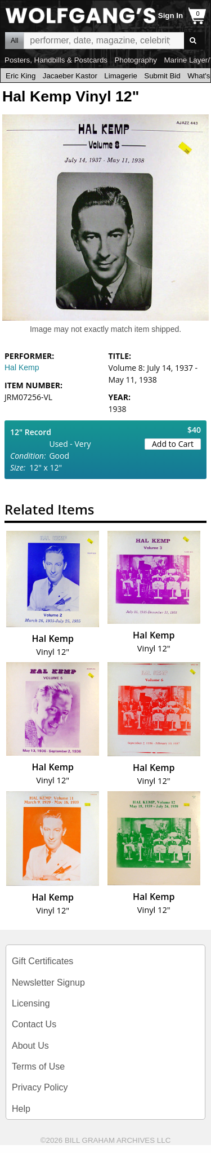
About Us (30, 1045)
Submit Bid (162, 76)
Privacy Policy (40, 1087)
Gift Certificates (42, 961)
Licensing (31, 1003)
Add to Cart (173, 443)
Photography (135, 60)
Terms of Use (38, 1066)
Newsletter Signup (48, 982)
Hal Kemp (22, 367)
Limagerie (120, 76)
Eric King (20, 76)
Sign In (170, 15)
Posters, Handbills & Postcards (56, 60)
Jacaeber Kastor (70, 76)
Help (21, 1109)
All (14, 41)
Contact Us (34, 1024)
